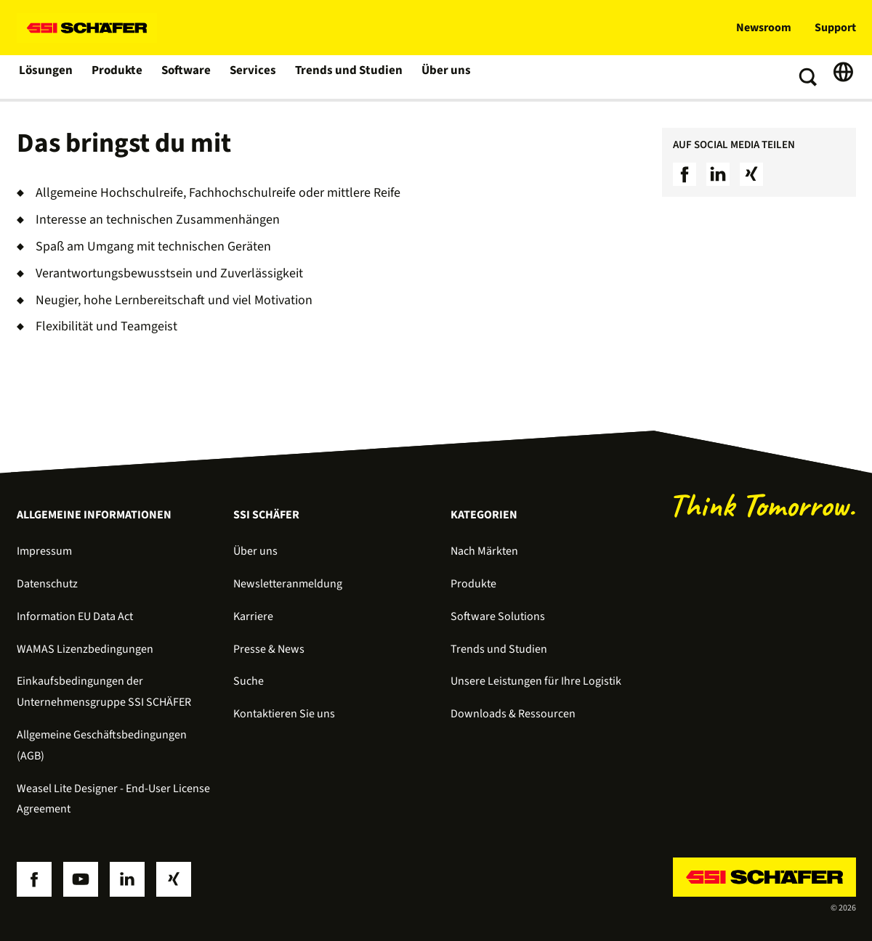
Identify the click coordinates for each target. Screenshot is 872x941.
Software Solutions (498, 616)
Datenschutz (47, 584)
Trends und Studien (346, 77)
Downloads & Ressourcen (513, 714)
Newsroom (763, 28)
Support (835, 28)
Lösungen (45, 77)
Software (187, 77)
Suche (248, 681)
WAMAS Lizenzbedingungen (85, 649)
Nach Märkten (484, 551)
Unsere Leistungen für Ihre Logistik (536, 681)
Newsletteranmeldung (287, 584)
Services (254, 77)
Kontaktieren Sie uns (284, 714)
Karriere (253, 616)
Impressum (44, 551)
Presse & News (268, 649)
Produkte (117, 77)
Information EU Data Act (75, 616)
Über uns (441, 77)
